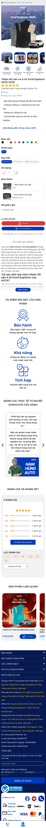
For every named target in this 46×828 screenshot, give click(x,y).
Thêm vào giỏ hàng (23, 228)
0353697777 (21, 738)
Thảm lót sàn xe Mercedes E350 (18, 630)
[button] (43, 445)
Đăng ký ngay (23, 781)
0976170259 (22, 746)
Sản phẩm (9, 2)
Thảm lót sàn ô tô (24, 2)
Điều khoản (19, 772)
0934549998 (30, 742)
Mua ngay (23, 223)
